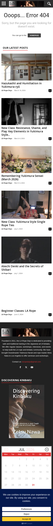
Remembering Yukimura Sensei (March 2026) (22, 177)
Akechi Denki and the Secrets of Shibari (22, 268)
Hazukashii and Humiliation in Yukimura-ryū (21, 85)
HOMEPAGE (34, 35)
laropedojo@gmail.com (31, 362)
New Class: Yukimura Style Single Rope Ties (23, 223)
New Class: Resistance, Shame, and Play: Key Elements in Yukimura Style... (24, 131)
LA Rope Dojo (6, 90)
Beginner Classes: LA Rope (18, 311)
